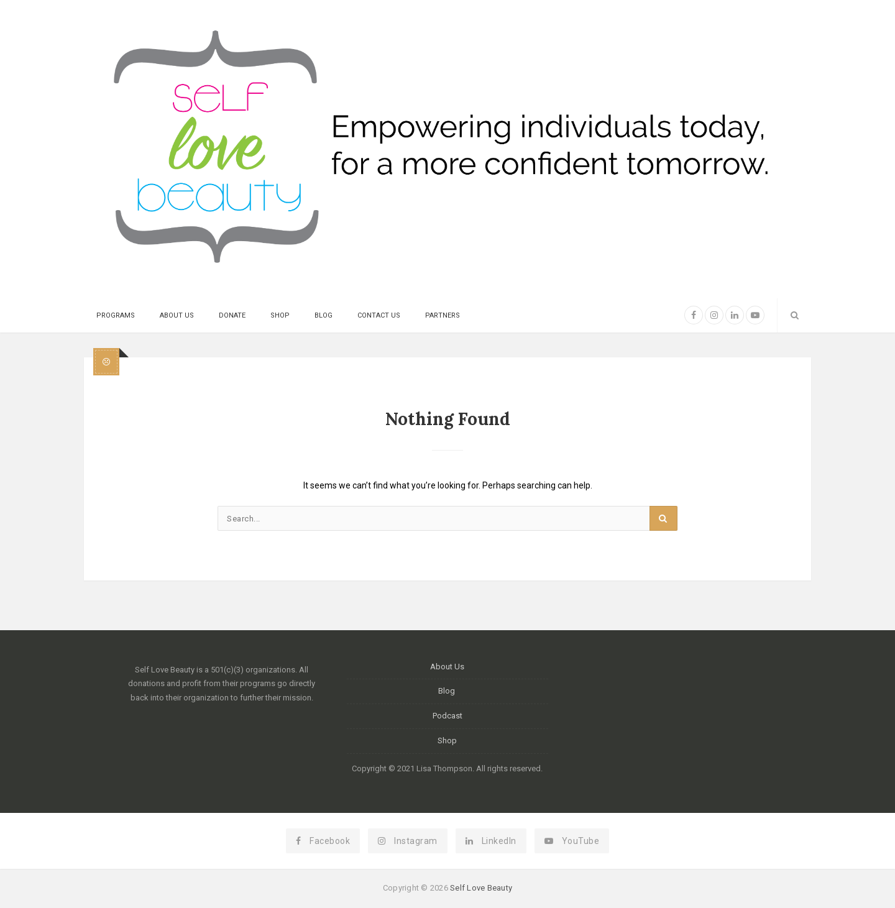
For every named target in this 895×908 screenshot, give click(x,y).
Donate (232, 315)
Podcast (447, 715)
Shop (280, 315)
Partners (442, 315)
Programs (115, 315)
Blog (323, 315)
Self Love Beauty (481, 887)
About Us (177, 315)
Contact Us (378, 315)
